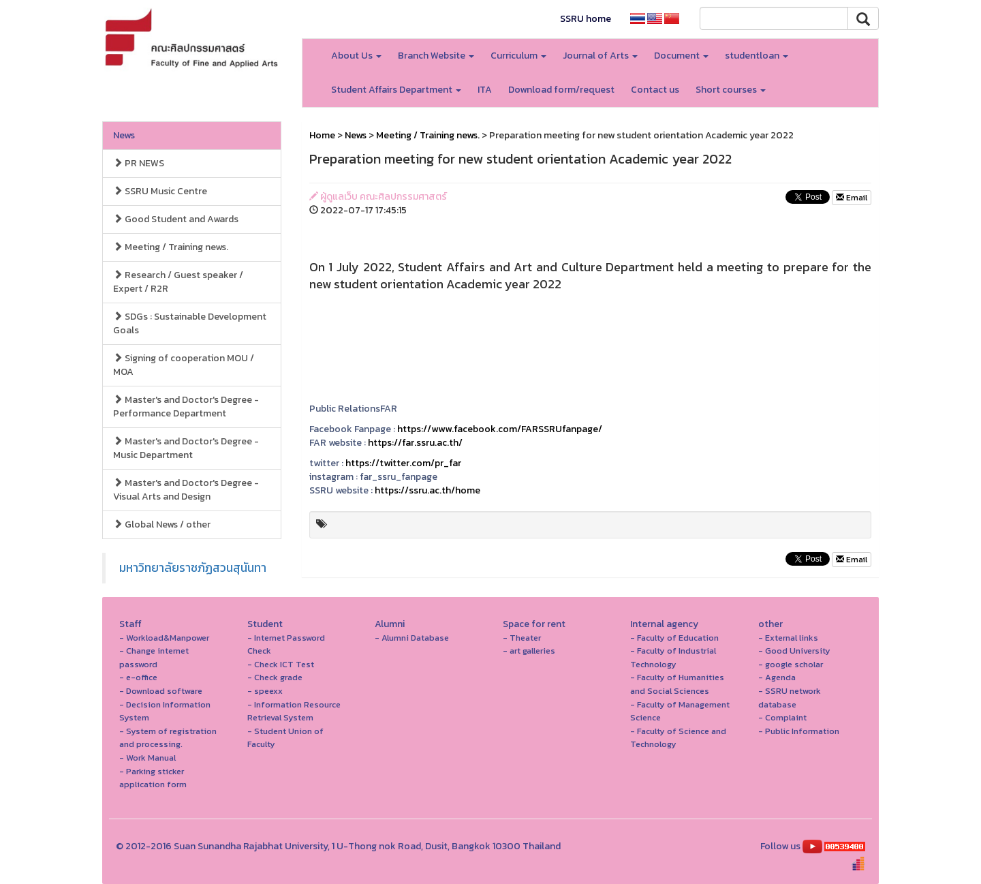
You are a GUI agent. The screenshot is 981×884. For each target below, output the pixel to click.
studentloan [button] (756, 55)
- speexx (265, 690)
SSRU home (585, 19)
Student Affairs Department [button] (396, 89)
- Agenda (777, 677)
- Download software (160, 690)
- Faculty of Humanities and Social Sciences (677, 684)
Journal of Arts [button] (600, 55)
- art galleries (529, 650)
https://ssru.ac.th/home (427, 490)
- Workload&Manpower (164, 637)
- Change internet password (154, 657)
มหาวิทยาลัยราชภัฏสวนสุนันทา (192, 568)
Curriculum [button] (518, 55)
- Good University (794, 650)
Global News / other (162, 524)
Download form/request (561, 89)
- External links (788, 637)
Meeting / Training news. (170, 247)
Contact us (655, 89)
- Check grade (274, 677)
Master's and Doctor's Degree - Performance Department (186, 407)
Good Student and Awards (175, 219)
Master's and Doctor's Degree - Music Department (186, 448)
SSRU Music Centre (160, 191)
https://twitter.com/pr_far (403, 463)
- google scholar (790, 664)
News (124, 135)
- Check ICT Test (280, 664)
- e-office (138, 677)
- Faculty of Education (674, 637)
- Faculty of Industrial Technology (673, 657)
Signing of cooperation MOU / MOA (183, 365)
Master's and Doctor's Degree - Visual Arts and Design (186, 490)
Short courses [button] (731, 89)
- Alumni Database (412, 637)
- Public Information (798, 731)
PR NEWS (138, 163)
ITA (485, 89)
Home (322, 135)
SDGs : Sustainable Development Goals (189, 323)
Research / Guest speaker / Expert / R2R (178, 282)
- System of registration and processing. (168, 738)
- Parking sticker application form (153, 778)
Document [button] (681, 55)
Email (851, 198)
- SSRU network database (789, 697)
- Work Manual (147, 757)
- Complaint (782, 717)
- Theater (522, 637)
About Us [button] (356, 55)
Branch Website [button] (436, 55)
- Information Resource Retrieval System (294, 711)
